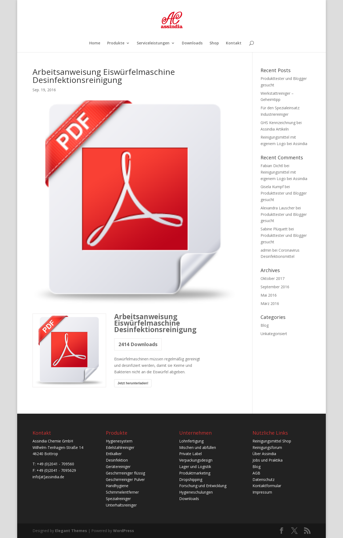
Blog (265, 325)
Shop (214, 43)
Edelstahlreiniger (120, 447)
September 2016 (275, 286)
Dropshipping (190, 479)
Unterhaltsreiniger (121, 505)
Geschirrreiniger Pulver (125, 479)
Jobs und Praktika (267, 460)
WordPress (123, 530)
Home (94, 43)
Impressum (262, 492)
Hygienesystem (119, 441)
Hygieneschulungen (196, 492)
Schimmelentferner (122, 492)
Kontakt (233, 43)
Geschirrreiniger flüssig (125, 473)
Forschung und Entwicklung (202, 485)
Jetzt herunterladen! (132, 383)
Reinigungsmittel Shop (271, 441)
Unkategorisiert (274, 333)
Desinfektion (117, 460)
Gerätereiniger (118, 466)
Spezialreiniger (118, 498)
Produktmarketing (194, 473)
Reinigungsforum (267, 447)
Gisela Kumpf (272, 186)
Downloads (192, 43)
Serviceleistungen (153, 43)
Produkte (115, 43)
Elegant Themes (71, 530)
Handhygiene (117, 485)
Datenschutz (263, 479)
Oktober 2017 (272, 278)
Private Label (190, 453)
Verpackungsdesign (195, 460)
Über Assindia (264, 453)
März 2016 (270, 303)
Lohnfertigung (191, 441)
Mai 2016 (269, 295)
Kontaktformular (266, 485)
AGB (256, 473)
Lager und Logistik (195, 466)
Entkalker (114, 453)
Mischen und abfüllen (197, 447)
